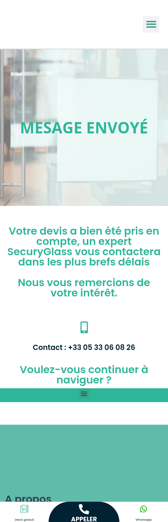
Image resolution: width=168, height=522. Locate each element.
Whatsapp (143, 519)
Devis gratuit (24, 519)
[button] (151, 24)
